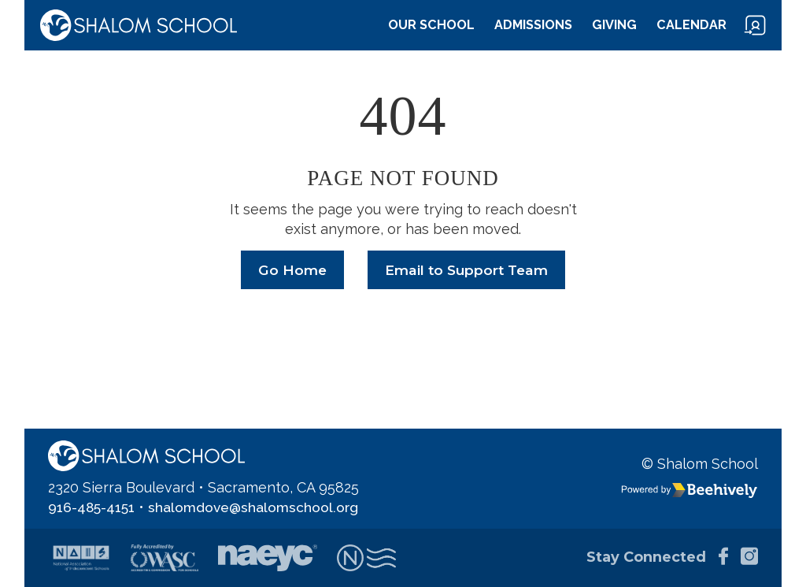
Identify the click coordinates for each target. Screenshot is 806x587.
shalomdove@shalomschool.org (257, 507)
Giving (614, 24)
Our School (431, 24)
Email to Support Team (467, 270)
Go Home (289, 270)
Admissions (533, 24)
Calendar (691, 24)
